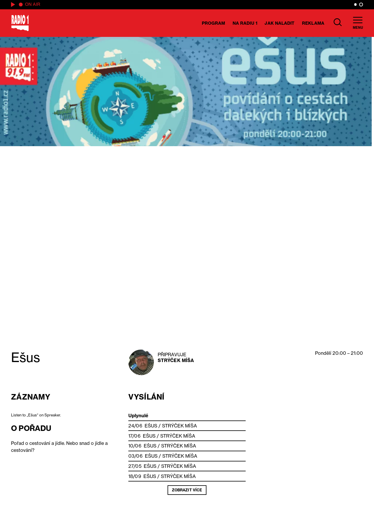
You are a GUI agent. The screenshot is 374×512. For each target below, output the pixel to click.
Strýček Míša (176, 360)
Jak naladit (279, 23)
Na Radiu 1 (245, 23)
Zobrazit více (187, 490)
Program (213, 23)
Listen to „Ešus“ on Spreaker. (36, 415)
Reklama (313, 23)
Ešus (151, 426)
